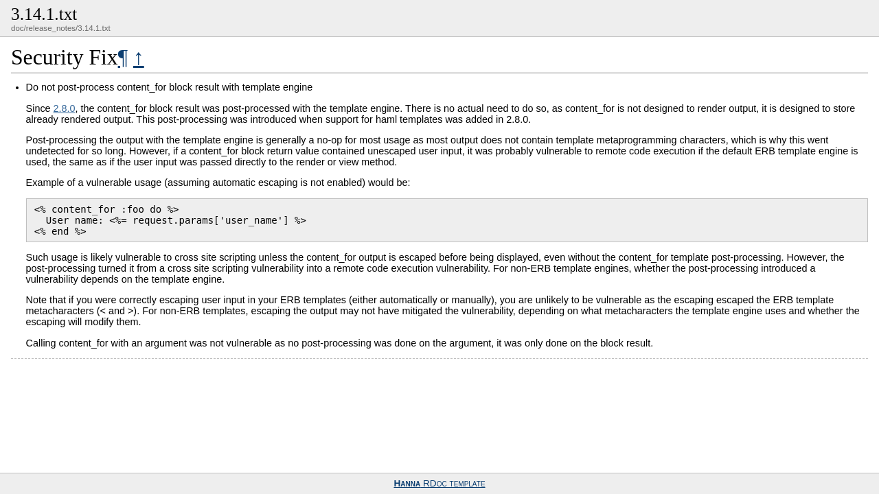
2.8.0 (65, 108)
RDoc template (439, 483)
